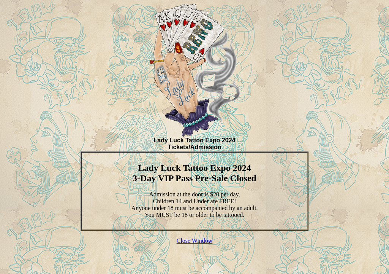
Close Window (195, 240)
